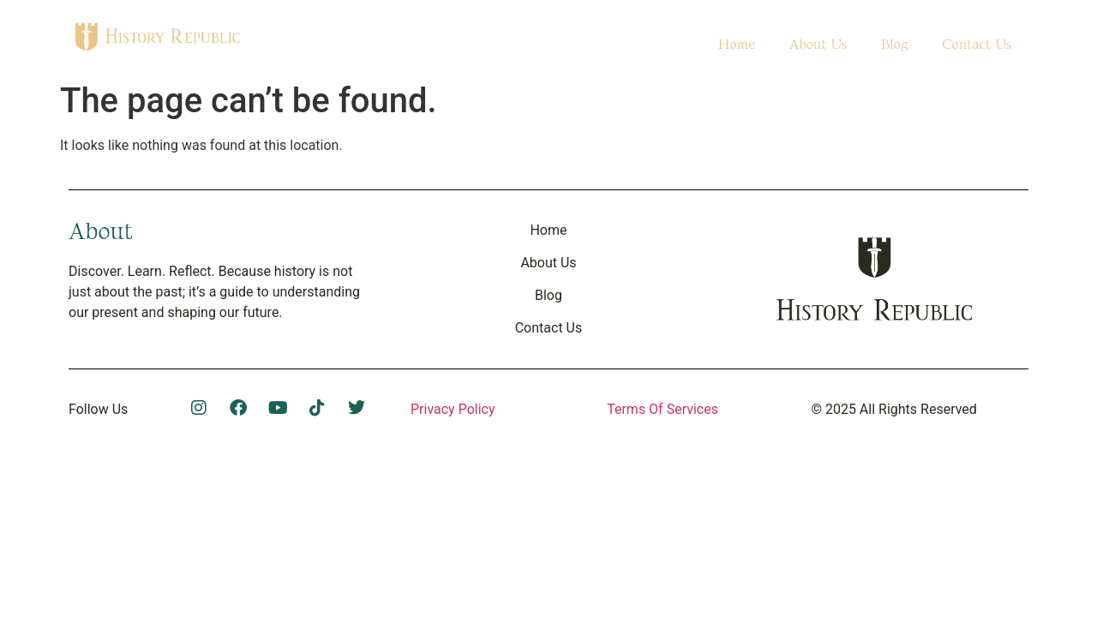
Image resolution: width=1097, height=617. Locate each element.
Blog (894, 45)
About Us (818, 45)
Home (736, 45)
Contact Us (976, 45)
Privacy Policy (453, 409)
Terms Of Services (662, 409)
